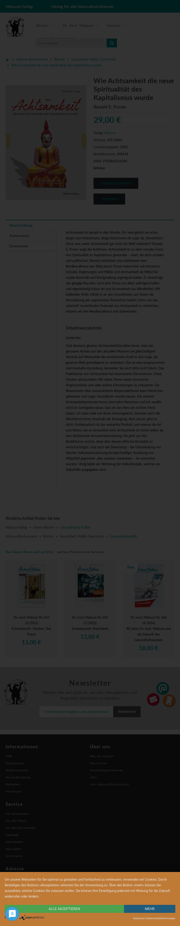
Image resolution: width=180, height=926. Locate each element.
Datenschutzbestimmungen (160, 918)
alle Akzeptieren (64, 909)
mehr (150, 909)
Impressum (139, 918)
